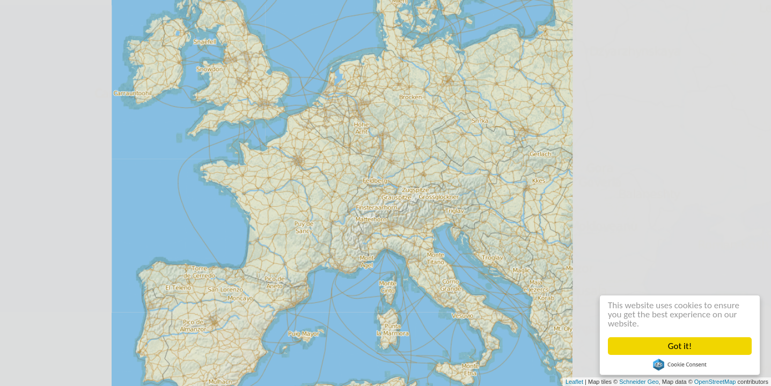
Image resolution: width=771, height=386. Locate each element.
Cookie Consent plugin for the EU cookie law (680, 364)
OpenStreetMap (715, 381)
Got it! (680, 346)
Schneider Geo (638, 381)
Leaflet (574, 381)
